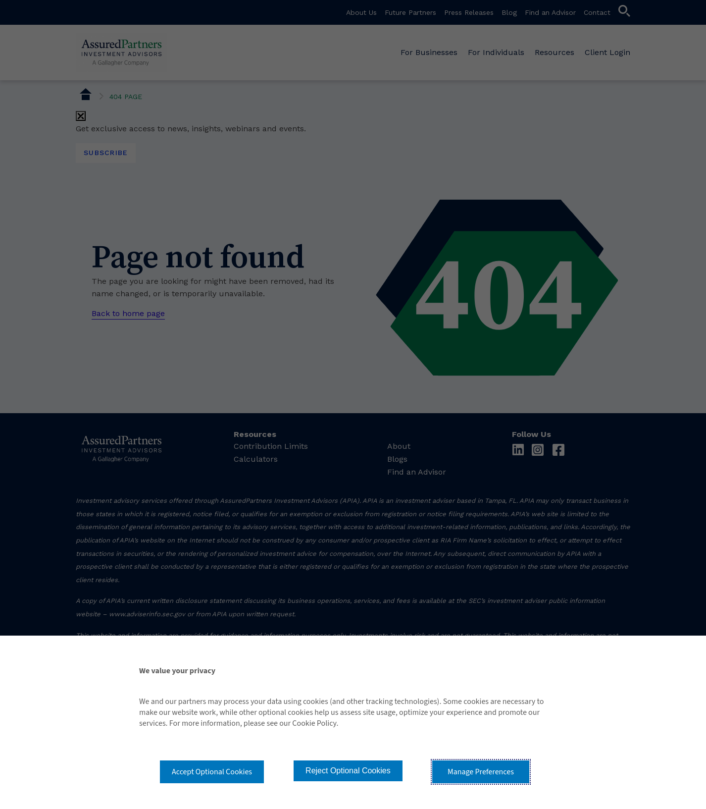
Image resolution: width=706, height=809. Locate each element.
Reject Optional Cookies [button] (348, 770)
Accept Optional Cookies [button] (212, 771)
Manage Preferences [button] (481, 771)
